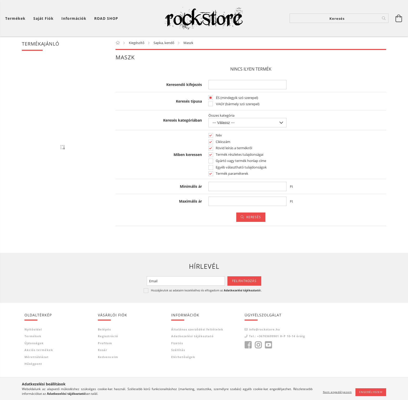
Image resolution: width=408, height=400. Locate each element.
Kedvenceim (108, 357)
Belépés (104, 329)
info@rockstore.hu (264, 329)
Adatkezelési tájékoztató (192, 336)
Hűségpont (33, 364)
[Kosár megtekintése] (399, 18)
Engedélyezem (370, 392)
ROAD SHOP (106, 18)
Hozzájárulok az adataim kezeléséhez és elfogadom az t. (206, 290)
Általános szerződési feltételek (197, 329)
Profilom (105, 343)
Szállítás (178, 350)
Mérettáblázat (36, 357)
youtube (268, 345)
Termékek (32, 336)
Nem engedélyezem (337, 392)
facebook (248, 345)
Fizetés (177, 343)
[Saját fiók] (43, 18)
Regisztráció (108, 336)
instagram (258, 345)
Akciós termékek (38, 350)
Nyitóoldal (33, 329)
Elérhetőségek (183, 357)
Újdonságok (34, 343)
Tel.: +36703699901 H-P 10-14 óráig (277, 336)
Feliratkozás (244, 281)
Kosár (102, 350)
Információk (73, 18)
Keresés (253, 217)
